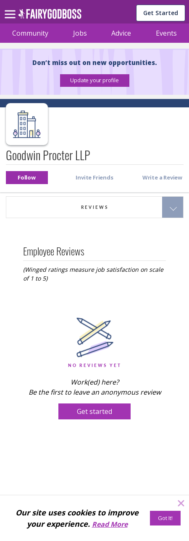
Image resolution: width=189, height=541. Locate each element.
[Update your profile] (94, 80)
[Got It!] (165, 518)
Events (166, 33)
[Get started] (94, 411)
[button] (94, 80)
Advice (121, 33)
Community (30, 33)
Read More (110, 524)
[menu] (11, 7)
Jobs (80, 33)
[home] (49, 16)
